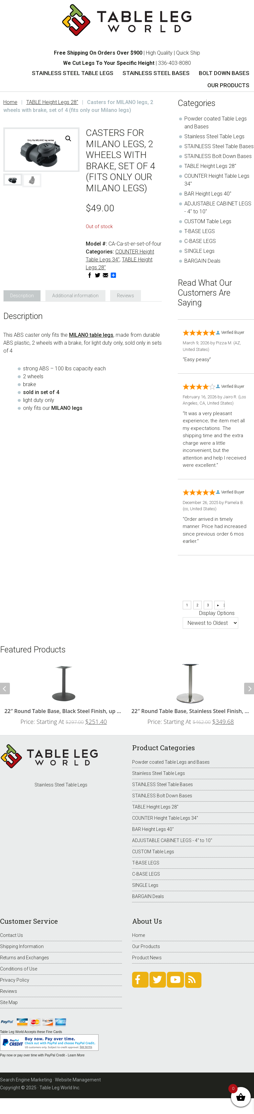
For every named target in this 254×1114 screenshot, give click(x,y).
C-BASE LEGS (200, 241)
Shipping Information (22, 946)
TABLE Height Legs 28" (52, 102)
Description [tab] (22, 295)
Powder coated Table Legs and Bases (171, 762)
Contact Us (11, 935)
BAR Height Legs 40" (207, 194)
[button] (68, 139)
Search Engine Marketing (26, 1079)
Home (138, 935)
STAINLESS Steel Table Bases (219, 146)
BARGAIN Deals (202, 261)
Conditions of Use (18, 968)
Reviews (8, 991)
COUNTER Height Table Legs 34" (165, 818)
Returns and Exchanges (24, 957)
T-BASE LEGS (199, 231)
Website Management (78, 1079)
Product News (147, 957)
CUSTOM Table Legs (207, 221)
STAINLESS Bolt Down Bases (218, 156)
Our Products (146, 946)
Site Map (9, 1002)
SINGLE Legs (199, 251)
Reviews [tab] (125, 295)
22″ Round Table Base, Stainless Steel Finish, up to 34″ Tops (190, 711)
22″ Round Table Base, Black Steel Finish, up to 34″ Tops (64, 711)
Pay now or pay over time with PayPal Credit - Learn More (42, 1055)
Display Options (217, 613)
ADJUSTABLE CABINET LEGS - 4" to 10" (172, 840)
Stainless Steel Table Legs (214, 136)
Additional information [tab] (75, 295)
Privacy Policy (14, 980)
